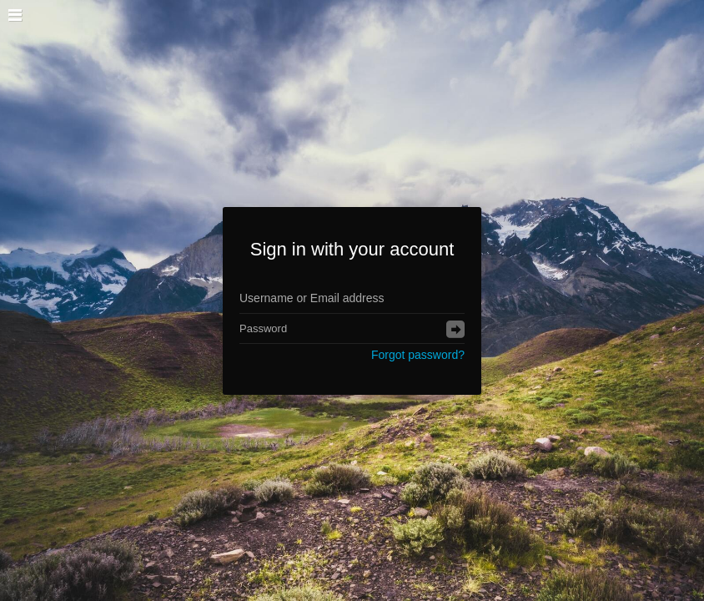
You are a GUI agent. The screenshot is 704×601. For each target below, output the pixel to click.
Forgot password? (418, 354)
